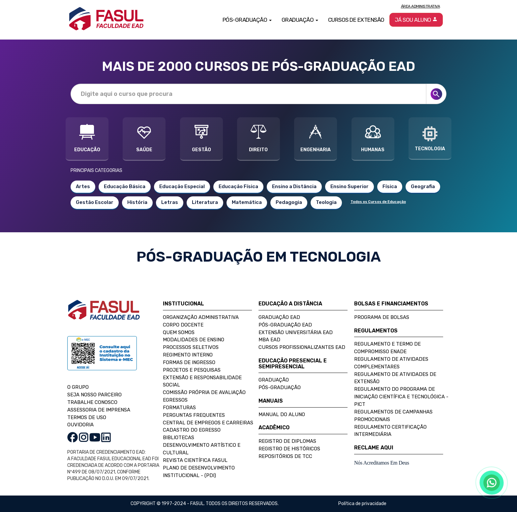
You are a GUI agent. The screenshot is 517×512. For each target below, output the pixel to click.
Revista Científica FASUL (195, 460)
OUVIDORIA (80, 425)
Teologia (326, 202)
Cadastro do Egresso (192, 430)
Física (389, 186)
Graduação (273, 380)
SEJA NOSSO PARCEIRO (94, 395)
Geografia (423, 186)
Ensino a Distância (294, 186)
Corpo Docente (183, 325)
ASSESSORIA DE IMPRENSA (98, 410)
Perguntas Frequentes (194, 415)
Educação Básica (124, 186)
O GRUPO (78, 387)
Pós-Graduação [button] (247, 19)
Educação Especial (182, 186)
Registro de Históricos (289, 449)
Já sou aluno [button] (416, 19)
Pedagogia (289, 202)
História (137, 202)
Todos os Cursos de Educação (378, 202)
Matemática (247, 202)
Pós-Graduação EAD (285, 325)
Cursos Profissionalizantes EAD (301, 347)
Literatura (205, 202)
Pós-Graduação (279, 387)
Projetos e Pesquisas (192, 370)
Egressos (175, 400)
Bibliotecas (178, 438)
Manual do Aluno (281, 414)
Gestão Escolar (94, 202)
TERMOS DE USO (86, 417)
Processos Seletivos (191, 347)
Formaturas (179, 408)
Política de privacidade (362, 503)
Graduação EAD (279, 317)
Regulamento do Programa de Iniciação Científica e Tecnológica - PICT (401, 396)
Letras (169, 202)
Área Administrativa (420, 6)
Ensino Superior (349, 186)
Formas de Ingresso (189, 362)
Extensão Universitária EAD (295, 332)
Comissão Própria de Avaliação (204, 392)
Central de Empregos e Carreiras (208, 423)
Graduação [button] (300, 19)
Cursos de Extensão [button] (356, 19)
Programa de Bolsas (381, 317)
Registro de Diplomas (287, 441)
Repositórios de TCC (285, 456)
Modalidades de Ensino (193, 340)
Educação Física (238, 186)
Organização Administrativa (201, 317)
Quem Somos (179, 332)
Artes (83, 186)
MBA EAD (269, 340)
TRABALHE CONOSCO (92, 402)
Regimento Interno (188, 355)
